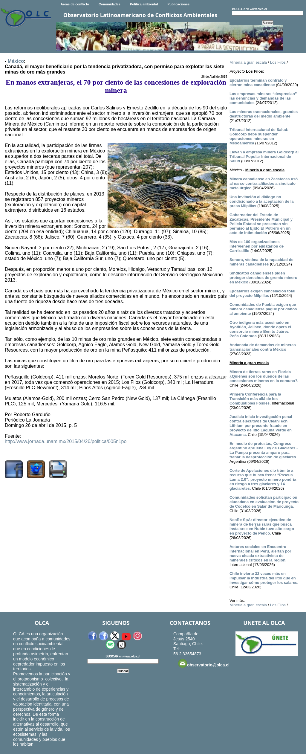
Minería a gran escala (248, 62)
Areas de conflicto (75, 4)
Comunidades (109, 4)
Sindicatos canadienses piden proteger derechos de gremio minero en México (263, 277)
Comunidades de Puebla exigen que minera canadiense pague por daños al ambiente (263, 309)
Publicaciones (178, 4)
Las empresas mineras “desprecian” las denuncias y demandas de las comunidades (263, 98)
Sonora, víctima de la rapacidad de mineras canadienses (261, 261)
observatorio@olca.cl (204, 663)
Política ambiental (144, 4)
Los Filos (278, 62)
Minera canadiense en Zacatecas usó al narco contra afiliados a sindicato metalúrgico (264, 183)
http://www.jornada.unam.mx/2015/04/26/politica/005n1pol (66, 441)
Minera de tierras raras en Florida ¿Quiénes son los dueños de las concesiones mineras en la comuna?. (264, 376)
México (16, 61)
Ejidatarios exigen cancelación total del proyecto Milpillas (262, 293)
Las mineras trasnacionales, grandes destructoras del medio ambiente (264, 113)
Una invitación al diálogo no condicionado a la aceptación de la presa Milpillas (262, 201)
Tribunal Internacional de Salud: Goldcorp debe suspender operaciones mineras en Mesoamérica (259, 136)
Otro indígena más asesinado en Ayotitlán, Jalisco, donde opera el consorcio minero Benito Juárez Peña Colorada (260, 329)
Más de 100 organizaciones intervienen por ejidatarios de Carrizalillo (257, 246)
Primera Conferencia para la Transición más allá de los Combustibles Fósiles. (255, 398)
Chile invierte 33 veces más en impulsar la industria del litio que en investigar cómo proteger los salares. (264, 578)
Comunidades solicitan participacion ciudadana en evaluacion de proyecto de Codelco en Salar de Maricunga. (264, 502)
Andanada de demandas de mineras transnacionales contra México (263, 347)
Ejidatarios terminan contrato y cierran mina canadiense (258, 82)
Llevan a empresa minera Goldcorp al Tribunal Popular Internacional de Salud (264, 156)
